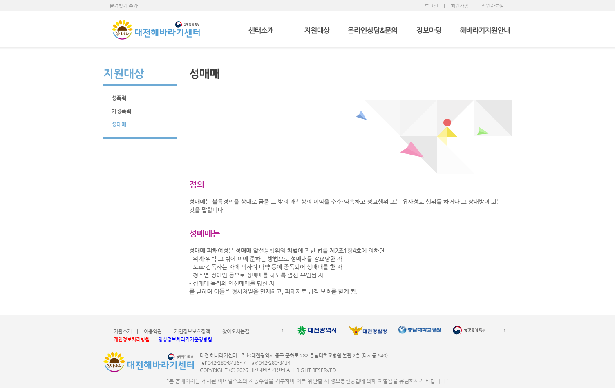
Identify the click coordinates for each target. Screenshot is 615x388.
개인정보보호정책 (192, 331)
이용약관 (153, 331)
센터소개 (261, 31)
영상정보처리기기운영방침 (185, 339)
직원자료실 (492, 6)
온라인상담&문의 (373, 31)
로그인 (431, 6)
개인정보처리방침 (132, 339)
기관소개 (123, 331)
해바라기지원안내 (485, 31)
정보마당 (429, 31)
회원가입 (460, 6)
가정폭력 (121, 111)
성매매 (119, 124)
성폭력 (119, 98)
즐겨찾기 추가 (124, 6)
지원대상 (317, 31)
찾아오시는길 (235, 331)
